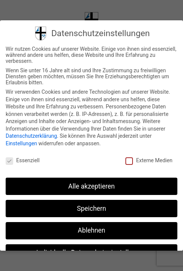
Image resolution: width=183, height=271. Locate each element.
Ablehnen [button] (91, 230)
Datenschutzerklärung (31, 136)
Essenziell (23, 160)
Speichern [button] (91, 208)
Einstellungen (21, 143)
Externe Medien (148, 160)
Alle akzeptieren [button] (91, 186)
